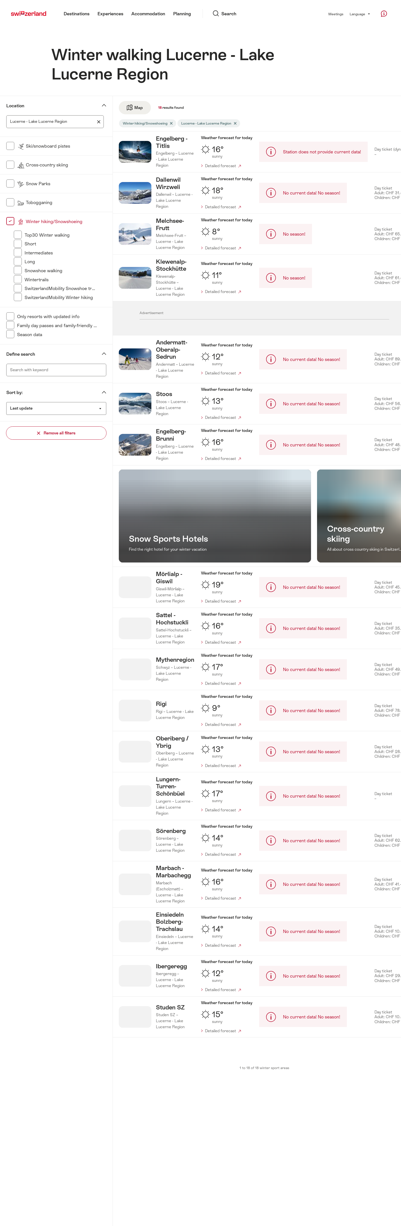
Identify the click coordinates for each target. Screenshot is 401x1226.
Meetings (335, 14)
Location (15, 105)
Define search (20, 354)
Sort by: (14, 392)
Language (360, 13)
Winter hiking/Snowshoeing (49, 221)
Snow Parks (33, 183)
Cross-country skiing (42, 164)
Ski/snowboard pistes (43, 146)
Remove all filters (56, 433)
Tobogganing (34, 202)
